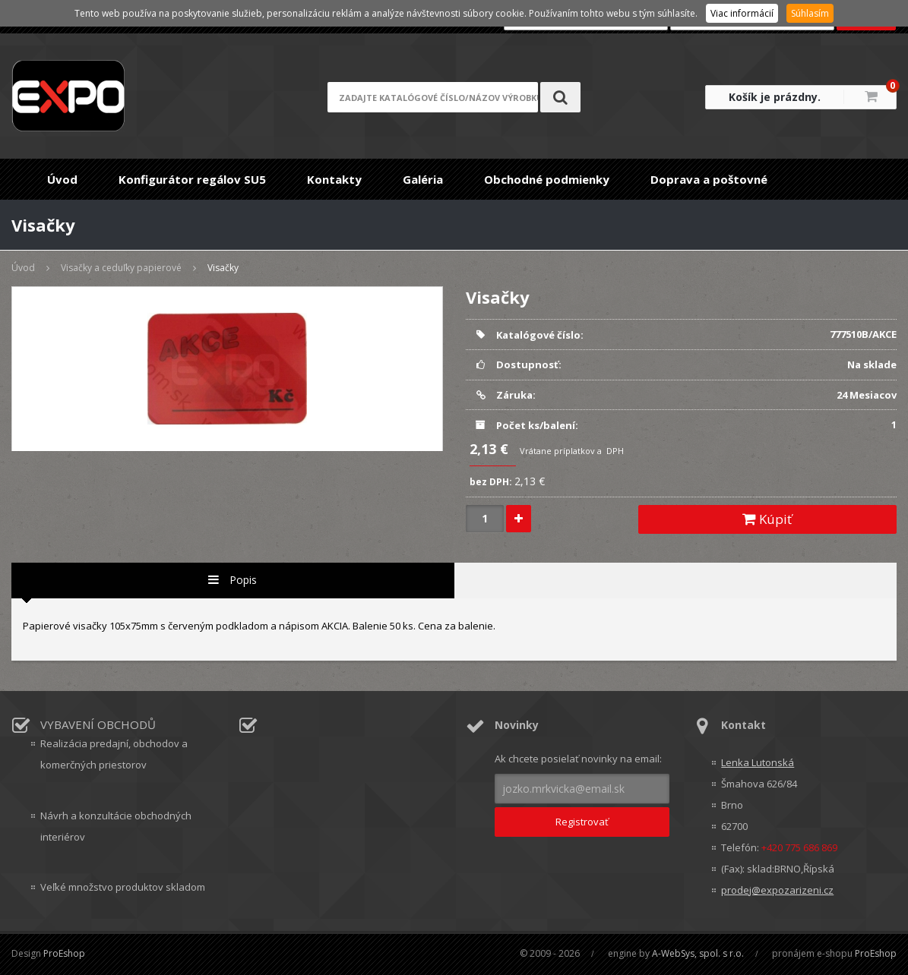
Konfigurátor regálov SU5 (192, 179)
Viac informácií (742, 13)
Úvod (62, 179)
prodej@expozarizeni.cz (777, 890)
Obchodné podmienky (546, 179)
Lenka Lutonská (757, 762)
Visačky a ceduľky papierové (121, 267)
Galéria (423, 179)
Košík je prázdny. (775, 97)
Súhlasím (810, 13)
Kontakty (334, 179)
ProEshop (64, 953)
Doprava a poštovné (708, 179)
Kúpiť (767, 519)
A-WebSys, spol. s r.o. (698, 953)
